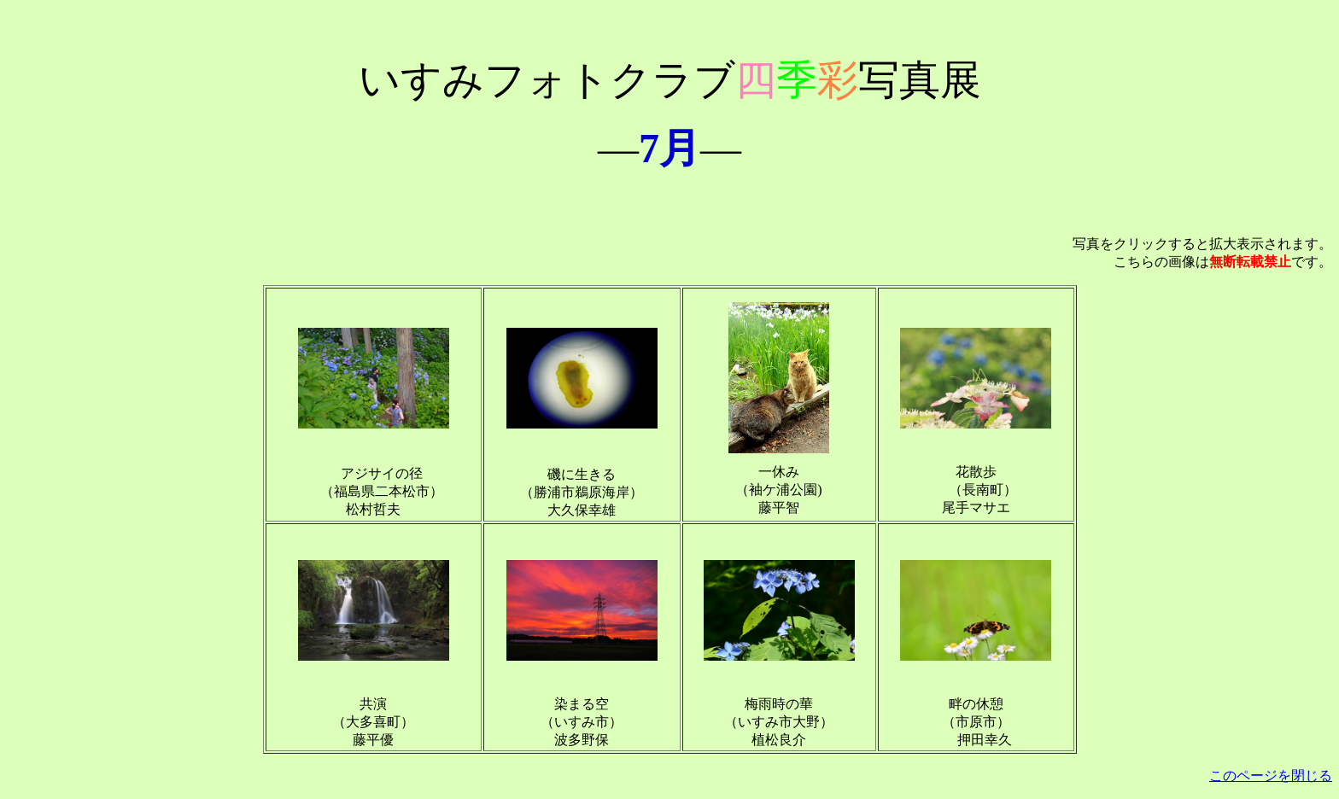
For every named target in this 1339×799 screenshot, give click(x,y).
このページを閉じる (1270, 775)
